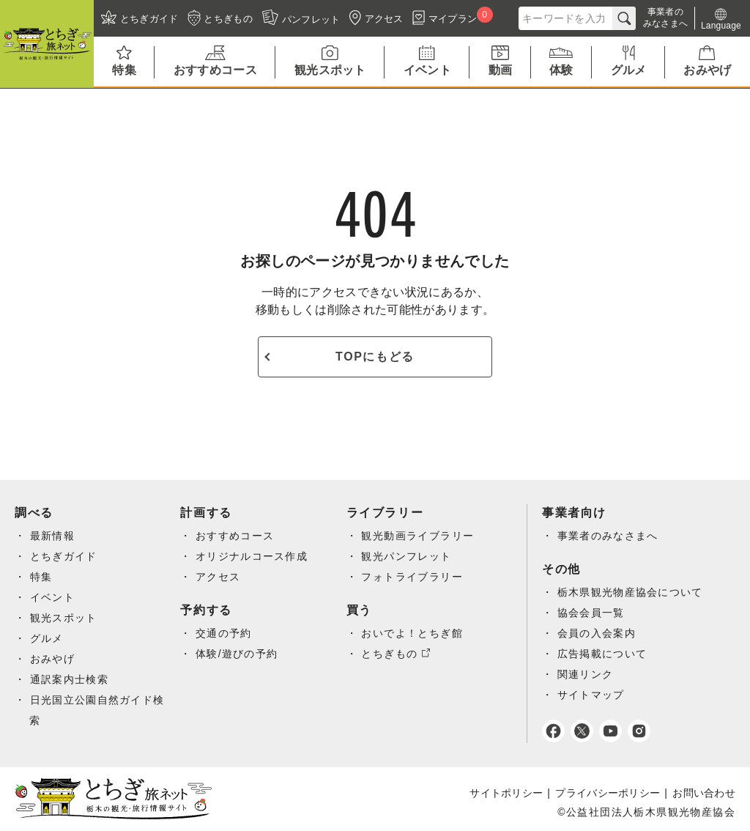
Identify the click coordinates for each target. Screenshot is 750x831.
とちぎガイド (63, 556)
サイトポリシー (506, 793)
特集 (41, 577)
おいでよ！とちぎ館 (412, 633)
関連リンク (585, 674)
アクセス (218, 577)
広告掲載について (602, 654)
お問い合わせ (703, 793)
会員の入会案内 (596, 633)
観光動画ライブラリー (417, 536)
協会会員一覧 (591, 612)
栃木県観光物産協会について (630, 592)
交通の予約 (224, 633)
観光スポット (63, 618)
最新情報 (52, 536)
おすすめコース (235, 536)
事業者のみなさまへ (608, 536)
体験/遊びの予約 (237, 654)
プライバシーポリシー (607, 793)
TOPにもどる (375, 356)
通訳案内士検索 (69, 679)
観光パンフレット (406, 556)
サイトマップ (591, 695)
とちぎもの (389, 654)
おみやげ (52, 659)
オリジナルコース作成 (252, 556)
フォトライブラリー (412, 577)
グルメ (47, 638)
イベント (52, 597)
